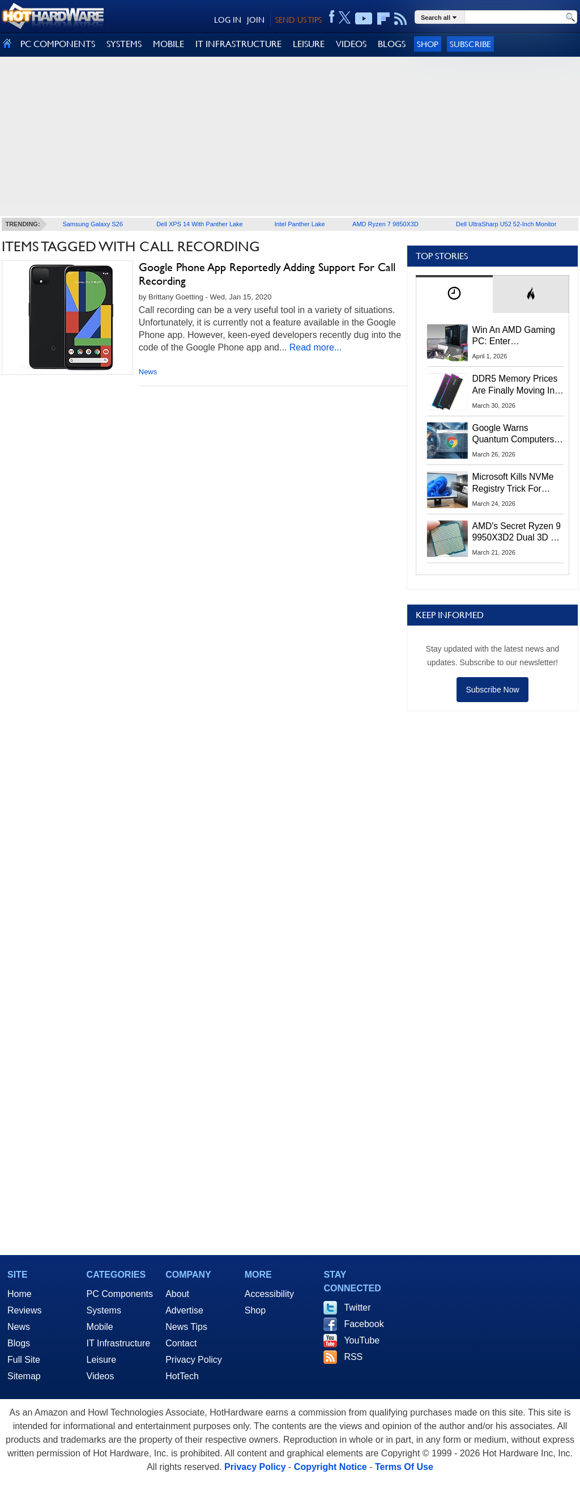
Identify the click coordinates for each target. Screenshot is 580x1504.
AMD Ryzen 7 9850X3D (385, 224)
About (177, 1294)
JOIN (256, 19)
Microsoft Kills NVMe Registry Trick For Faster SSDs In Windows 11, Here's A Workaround (515, 483)
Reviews (24, 1310)
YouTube (361, 1340)
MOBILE (168, 44)
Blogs (18, 1343)
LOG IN (227, 19)
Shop (427, 44)
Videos (100, 1376)
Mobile (100, 1327)
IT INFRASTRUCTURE (238, 44)
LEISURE (309, 44)
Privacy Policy (193, 1359)
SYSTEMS (124, 44)
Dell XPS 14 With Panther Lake (199, 224)
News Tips (186, 1327)
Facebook (363, 1324)
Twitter (357, 1307)
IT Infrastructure (119, 1343)
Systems (104, 1310)
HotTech (182, 1376)
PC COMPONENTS (57, 44)
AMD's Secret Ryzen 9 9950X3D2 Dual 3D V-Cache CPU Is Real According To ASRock (516, 532)
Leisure (101, 1359)
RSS (353, 1357)
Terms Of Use (404, 1467)
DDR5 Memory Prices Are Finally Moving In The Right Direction (515, 385)
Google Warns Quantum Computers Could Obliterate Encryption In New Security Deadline (513, 434)
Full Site (23, 1359)
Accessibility (269, 1294)
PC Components (120, 1294)
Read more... (315, 347)
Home (19, 1294)
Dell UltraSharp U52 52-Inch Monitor (506, 224)
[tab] (454, 294)
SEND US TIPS (298, 19)
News (148, 371)
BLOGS (392, 44)
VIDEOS (351, 44)
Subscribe (470, 44)
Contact (181, 1343)
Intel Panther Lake (299, 224)
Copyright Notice (330, 1467)
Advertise (184, 1310)
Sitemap (24, 1376)
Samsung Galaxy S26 (92, 224)
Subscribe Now (492, 689)
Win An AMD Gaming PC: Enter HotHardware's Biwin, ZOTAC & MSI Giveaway (514, 336)
